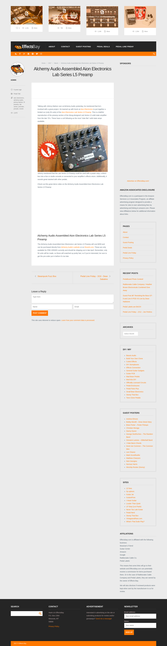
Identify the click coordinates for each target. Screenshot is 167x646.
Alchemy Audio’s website (70, 247)
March (56, 63)
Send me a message (103, 619)
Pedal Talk (17, 94)
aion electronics (19, 98)
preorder (21, 106)
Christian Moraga (132, 428)
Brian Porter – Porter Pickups (137, 425)
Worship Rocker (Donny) (135, 467)
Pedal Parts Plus (132, 389)
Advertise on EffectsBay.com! (138, 181)
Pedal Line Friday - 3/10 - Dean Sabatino (96, 277)
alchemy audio (18, 100)
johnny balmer (18, 102)
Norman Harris (131, 464)
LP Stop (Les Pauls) (133, 507)
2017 (50, 63)
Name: (126, 621)
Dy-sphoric (130, 491)
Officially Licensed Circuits (136, 383)
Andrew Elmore (132, 419)
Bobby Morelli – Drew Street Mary (139, 422)
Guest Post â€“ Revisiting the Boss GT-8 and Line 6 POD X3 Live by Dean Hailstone (137, 299)
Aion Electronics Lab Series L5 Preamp (76, 112)
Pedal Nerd (130, 513)
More (35, 31)
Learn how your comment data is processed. (78, 320)
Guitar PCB (130, 374)
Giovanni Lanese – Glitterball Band (139, 440)
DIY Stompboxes (132, 365)
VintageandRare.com (134, 519)
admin (13, 80)
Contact (65, 47)
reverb (21, 109)
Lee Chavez (130, 452)
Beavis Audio (131, 355)
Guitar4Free (130, 497)
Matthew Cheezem (133, 458)
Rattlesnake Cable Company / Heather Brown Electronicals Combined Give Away (137, 287)
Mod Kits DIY (131, 380)
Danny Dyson (131, 431)
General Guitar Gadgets (135, 371)
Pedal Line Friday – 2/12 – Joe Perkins (137, 312)
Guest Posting (83, 47)
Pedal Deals (103, 47)
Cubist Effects (131, 362)
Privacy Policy (128, 258)
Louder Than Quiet (133, 504)
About (52, 47)
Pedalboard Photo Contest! (133, 279)
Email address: (129, 612)
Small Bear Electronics (134, 392)
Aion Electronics (87, 109)
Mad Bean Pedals (133, 377)
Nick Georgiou (131, 461)
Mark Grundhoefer (133, 455)
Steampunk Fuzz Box (47, 276)
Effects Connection (133, 368)
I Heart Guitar (131, 500)
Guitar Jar (130, 494)
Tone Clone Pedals (133, 398)
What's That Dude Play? (135, 522)
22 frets (129, 488)
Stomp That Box (132, 395)
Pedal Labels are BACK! (132, 307)
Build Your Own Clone (134, 358)
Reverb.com (89, 247)
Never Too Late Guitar (134, 510)
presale (16, 109)
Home (44, 63)
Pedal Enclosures (132, 386)
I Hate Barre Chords (133, 443)
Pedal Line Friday (125, 47)
